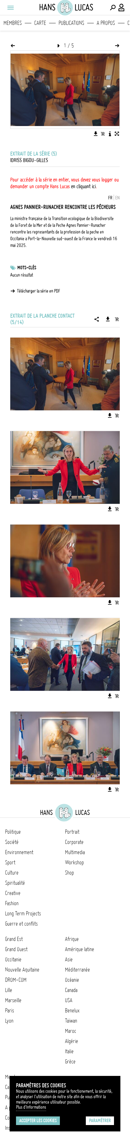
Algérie (71, 1041)
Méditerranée (77, 969)
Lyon (9, 1021)
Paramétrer (100, 1120)
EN (117, 198)
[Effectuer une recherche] (112, 7)
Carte (40, 23)
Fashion (12, 903)
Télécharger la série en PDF (38, 291)
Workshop (74, 862)
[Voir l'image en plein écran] (117, 134)
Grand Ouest (16, 949)
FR (110, 198)
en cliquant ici (83, 186)
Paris (9, 1010)
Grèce (70, 1061)
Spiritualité (15, 883)
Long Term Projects (23, 913)
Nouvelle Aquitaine (22, 969)
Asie (69, 959)
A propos (106, 23)
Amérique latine (79, 949)
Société (12, 842)
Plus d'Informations (31, 1107)
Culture (12, 872)
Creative (12, 893)
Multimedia (75, 852)
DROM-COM (16, 980)
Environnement (19, 852)
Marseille (13, 1000)
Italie (69, 1051)
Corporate (74, 842)
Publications (71, 23)
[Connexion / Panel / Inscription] (121, 7)
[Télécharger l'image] (96, 134)
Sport (10, 862)
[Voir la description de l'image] (110, 134)
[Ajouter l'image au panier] (103, 134)
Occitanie (13, 959)
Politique (13, 832)
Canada (71, 990)
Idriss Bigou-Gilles (29, 160)
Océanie (72, 980)
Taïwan (71, 1021)
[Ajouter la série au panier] (117, 319)
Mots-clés (26, 268)
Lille (8, 990)
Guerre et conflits (21, 924)
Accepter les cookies (38, 1120)
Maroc (70, 1031)
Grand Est (14, 939)
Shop (69, 872)
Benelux (72, 1010)
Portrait (72, 832)
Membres (13, 23)
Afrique (72, 939)
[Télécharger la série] (108, 319)
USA (68, 1000)
